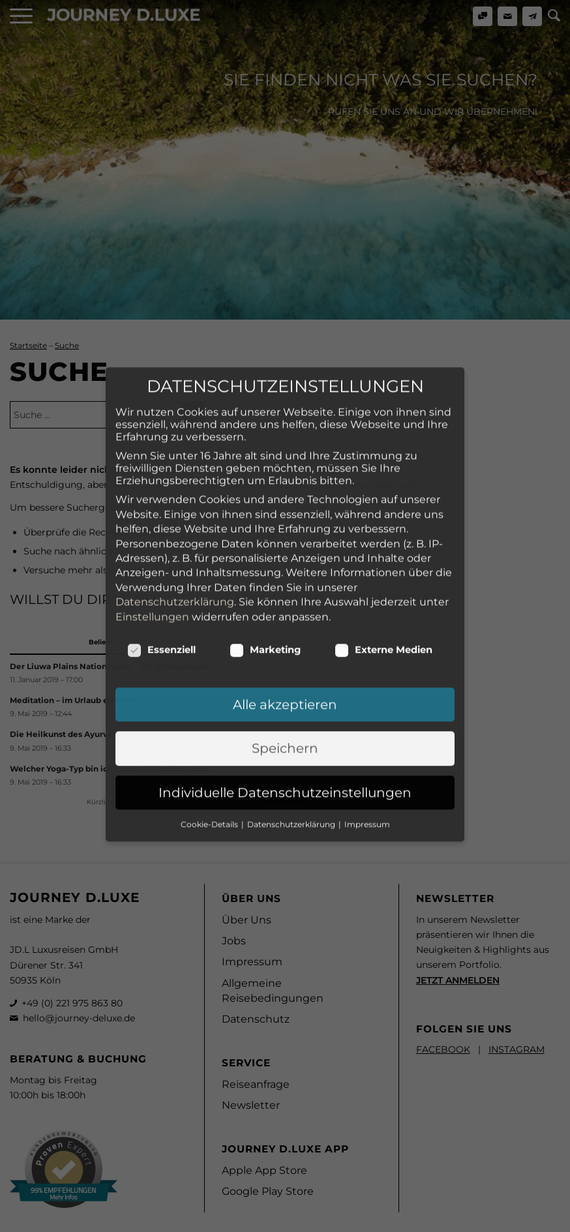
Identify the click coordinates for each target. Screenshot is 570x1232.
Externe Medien (383, 542)
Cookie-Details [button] (210, 716)
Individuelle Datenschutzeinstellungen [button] (285, 684)
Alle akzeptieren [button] (285, 597)
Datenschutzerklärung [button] (292, 716)
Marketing (265, 542)
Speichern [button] (285, 640)
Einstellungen (152, 508)
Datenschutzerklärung (174, 494)
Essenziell (161, 542)
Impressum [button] (367, 716)
